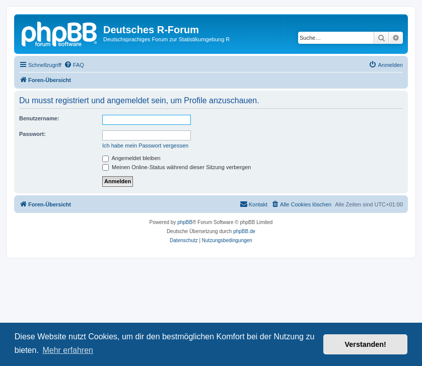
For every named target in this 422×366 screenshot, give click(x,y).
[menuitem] (74, 65)
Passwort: (32, 134)
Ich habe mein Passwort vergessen (145, 145)
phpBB (184, 222)
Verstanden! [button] (365, 344)
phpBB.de (244, 231)
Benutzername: (39, 118)
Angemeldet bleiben (131, 158)
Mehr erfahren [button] (67, 350)
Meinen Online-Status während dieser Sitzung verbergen (176, 167)
